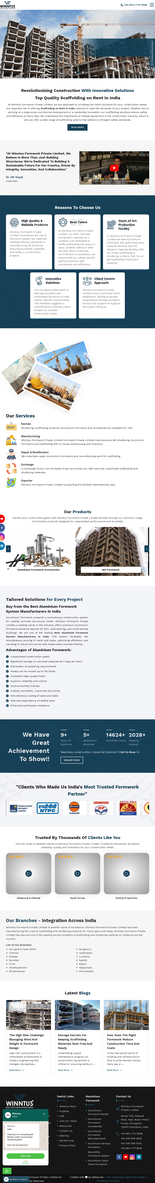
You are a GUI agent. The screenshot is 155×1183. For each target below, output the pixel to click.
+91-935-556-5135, (131, 1141)
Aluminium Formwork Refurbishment (97, 1133)
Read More (77, 127)
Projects (64, 1109)
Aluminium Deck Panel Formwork (98, 1161)
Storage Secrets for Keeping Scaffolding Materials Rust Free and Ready (75, 1040)
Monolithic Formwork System (99, 1152)
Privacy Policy (67, 1144)
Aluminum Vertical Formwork (99, 1144)
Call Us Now (127, 752)
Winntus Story (67, 1104)
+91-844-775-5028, (132, 1132)
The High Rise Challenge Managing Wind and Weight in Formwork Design (26, 1040)
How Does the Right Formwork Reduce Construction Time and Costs (123, 1040)
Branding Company (108, 1179)
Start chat (30, 1152)
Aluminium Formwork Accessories (95, 1121)
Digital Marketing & (136, 1175)
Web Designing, (115, 1175)
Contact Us (65, 1129)
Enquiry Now (79, 758)
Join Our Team (68, 1119)
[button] (146, 548)
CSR (61, 1114)
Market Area (66, 1139)
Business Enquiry (15, 1174)
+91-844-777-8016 (131, 1146)
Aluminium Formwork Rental (98, 1111)
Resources (65, 1124)
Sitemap (64, 1134)
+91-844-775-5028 (134, 4)
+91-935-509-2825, (131, 1137)
